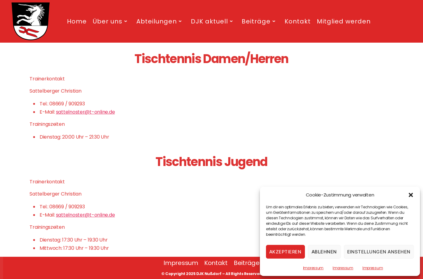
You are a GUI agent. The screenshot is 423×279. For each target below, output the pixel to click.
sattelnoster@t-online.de (85, 111)
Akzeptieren (285, 252)
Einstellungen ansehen (379, 252)
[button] (411, 195)
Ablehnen (324, 252)
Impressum (313, 267)
